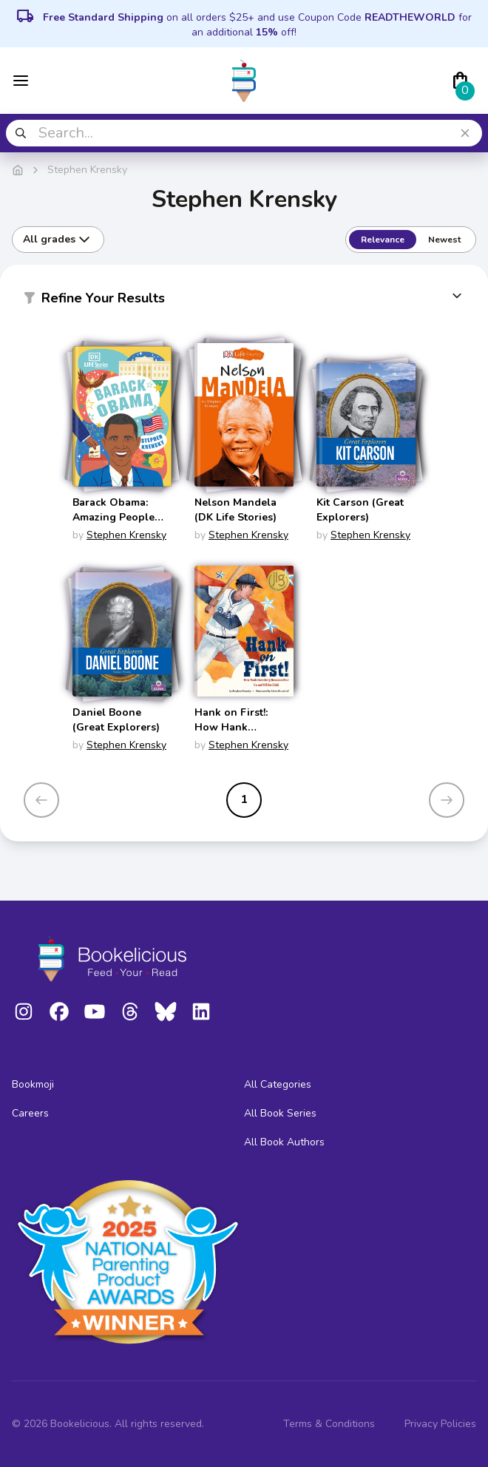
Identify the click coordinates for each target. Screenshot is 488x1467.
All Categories (277, 1084)
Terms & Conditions (329, 1424)
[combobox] (244, 133)
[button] (244, 301)
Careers (30, 1113)
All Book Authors (284, 1142)
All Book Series (280, 1113)
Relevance (382, 239)
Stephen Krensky (126, 535)
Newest (444, 239)
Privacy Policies (440, 1424)
